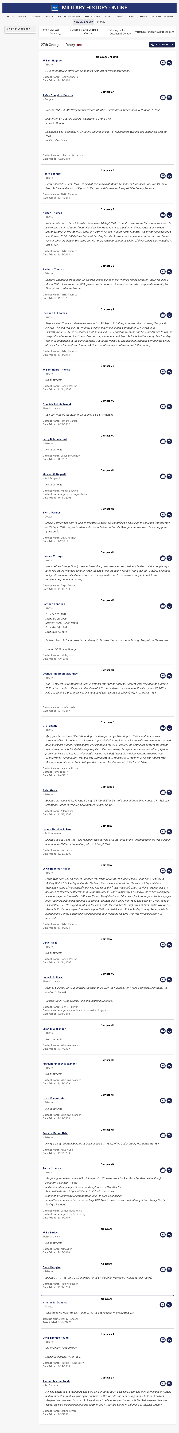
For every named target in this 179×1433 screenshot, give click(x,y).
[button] (88, 61)
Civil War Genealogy (56, 31)
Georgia (76, 29)
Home (44, 29)
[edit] (169, 62)
